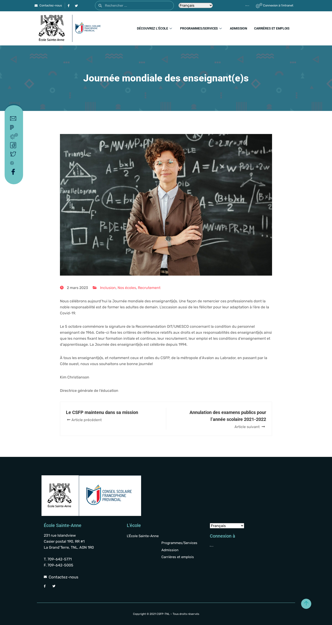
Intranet (15, 136)
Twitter (15, 154)
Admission (238, 28)
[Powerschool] (239, 6)
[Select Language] (195, 5)
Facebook (15, 145)
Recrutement (149, 288)
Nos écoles (127, 288)
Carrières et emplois (272, 28)
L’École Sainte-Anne (143, 536)
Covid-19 (15, 163)
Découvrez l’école (155, 28)
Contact (15, 119)
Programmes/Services (201, 28)
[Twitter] (76, 6)
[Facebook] (68, 6)
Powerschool (15, 127)
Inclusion (108, 288)
